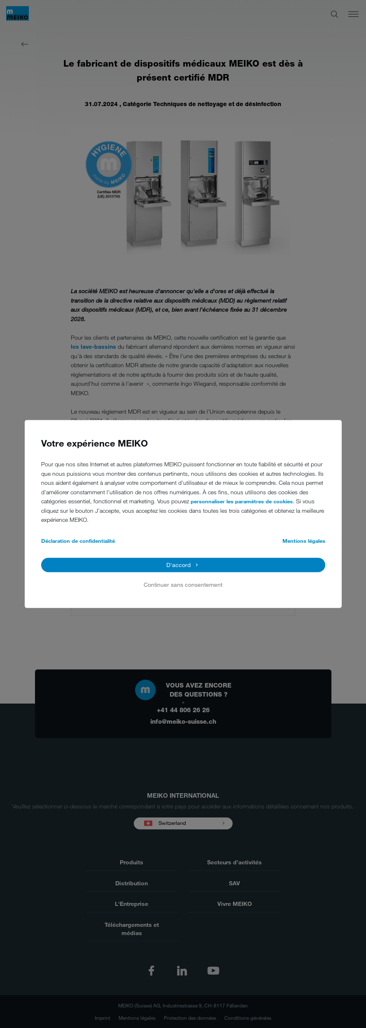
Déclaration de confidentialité (78, 540)
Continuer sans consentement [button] (183, 584)
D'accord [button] (178, 564)
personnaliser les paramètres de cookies (242, 501)
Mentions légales (303, 540)
